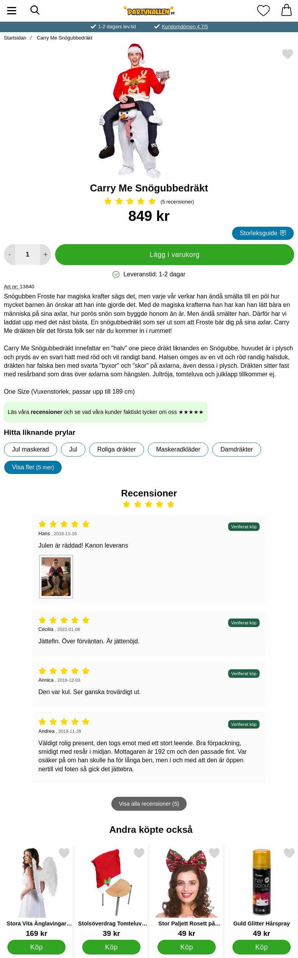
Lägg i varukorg (174, 254)
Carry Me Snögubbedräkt (63, 38)
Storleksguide (263, 233)
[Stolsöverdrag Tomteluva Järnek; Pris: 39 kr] (111, 892)
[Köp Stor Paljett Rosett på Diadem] (186, 947)
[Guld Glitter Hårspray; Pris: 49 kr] (261, 892)
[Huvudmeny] (11, 10)
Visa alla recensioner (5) (149, 804)
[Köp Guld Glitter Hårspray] (261, 947)
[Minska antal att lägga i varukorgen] (9, 254)
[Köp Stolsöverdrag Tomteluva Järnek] (111, 947)
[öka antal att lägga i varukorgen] (45, 254)
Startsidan (15, 38)
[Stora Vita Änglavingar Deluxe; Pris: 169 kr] (36, 892)
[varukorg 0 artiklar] (286, 11)
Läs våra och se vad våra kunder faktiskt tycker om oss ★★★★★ (106, 412)
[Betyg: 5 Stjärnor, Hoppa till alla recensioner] (149, 202)
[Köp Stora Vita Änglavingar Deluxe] (36, 947)
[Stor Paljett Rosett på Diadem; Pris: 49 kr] (186, 892)
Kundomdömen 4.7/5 (185, 26)
